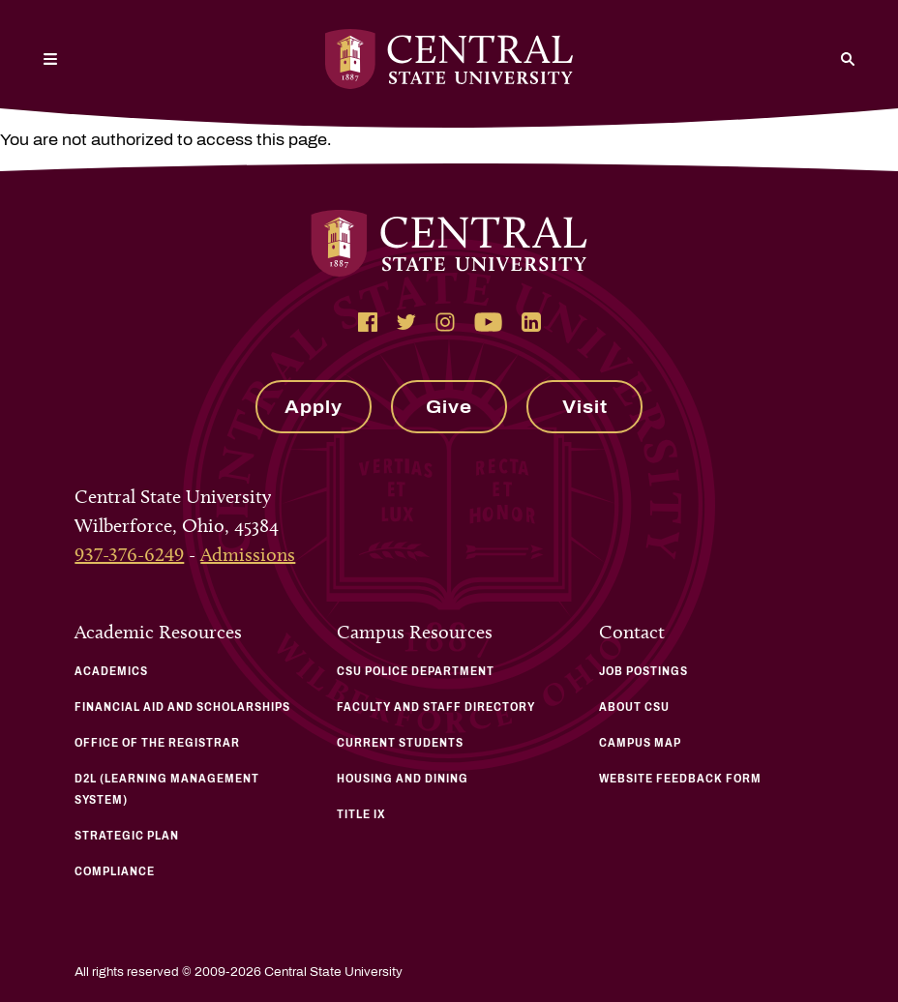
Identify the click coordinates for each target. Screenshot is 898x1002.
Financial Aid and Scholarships (182, 707)
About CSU (634, 707)
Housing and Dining (402, 778)
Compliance (115, 871)
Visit (585, 407)
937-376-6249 (129, 554)
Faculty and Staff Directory (436, 707)
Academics (111, 671)
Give (449, 407)
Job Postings (643, 671)
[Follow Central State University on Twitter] (406, 322)
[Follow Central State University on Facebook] (367, 322)
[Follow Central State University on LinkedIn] (531, 322)
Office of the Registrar (157, 743)
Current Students (400, 743)
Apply (313, 407)
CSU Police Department (415, 671)
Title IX (361, 814)
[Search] (847, 59)
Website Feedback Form (680, 778)
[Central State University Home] (449, 59)
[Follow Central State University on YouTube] (488, 322)
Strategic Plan (127, 835)
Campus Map (640, 743)
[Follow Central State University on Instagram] (445, 322)
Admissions (247, 554)
